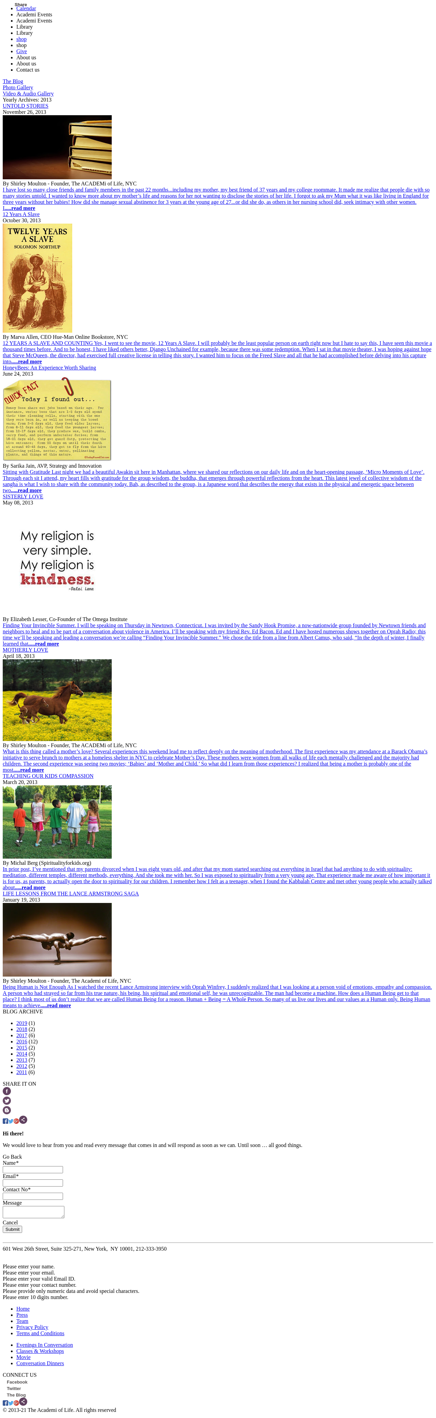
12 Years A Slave (21, 214)
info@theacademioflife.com (33, 1257)
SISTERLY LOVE (23, 496)
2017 (21, 1035)
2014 (21, 1054)
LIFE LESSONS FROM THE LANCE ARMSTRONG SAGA (71, 893)
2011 (21, 1072)
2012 (21, 1066)
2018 (21, 1029)
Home (23, 1311)
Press (22, 1317)
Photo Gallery (18, 87)
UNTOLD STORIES (25, 106)
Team (22, 1323)
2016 (21, 1041)
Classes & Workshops (40, 1353)
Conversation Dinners (40, 1365)
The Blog (13, 81)
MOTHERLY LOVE (25, 650)
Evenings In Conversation (44, 1347)
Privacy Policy (32, 1329)
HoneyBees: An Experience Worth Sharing (49, 368)
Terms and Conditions (40, 1335)
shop (21, 39)
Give (21, 51)
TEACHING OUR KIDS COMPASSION (48, 776)
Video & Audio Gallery (28, 93)
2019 (21, 1023)
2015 (21, 1048)
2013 (21, 1060)
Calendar (26, 8)
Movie (23, 1359)
